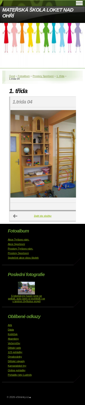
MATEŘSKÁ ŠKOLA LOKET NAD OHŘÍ (37, 13)
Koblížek (12, 334)
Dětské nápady (16, 361)
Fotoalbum (24, 76)
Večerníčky (14, 343)
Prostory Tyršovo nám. (20, 248)
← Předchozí (15, 216)
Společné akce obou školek (23, 257)
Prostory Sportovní (43, 76)
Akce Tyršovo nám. (18, 239)
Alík (10, 325)
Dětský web (14, 347)
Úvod (12, 76)
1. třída (60, 76)
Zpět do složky (43, 216)
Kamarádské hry (17, 365)
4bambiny (13, 338)
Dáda (11, 329)
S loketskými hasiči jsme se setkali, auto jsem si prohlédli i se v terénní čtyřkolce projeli (26, 298)
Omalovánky (15, 356)
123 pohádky (15, 352)
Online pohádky (16, 370)
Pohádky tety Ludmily (20, 374)
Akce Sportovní (16, 244)
